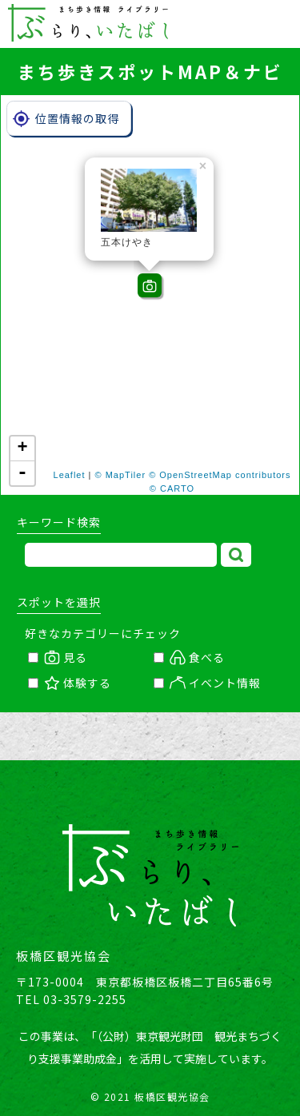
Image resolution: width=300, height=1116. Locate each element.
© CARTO (172, 488)
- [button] (23, 473)
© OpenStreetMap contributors (219, 475)
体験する (69, 683)
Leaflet (70, 475)
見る (57, 657)
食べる (189, 657)
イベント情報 (207, 683)
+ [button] (22, 448)
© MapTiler (120, 475)
